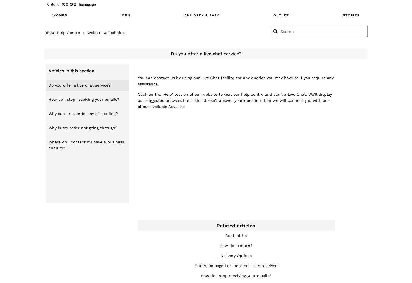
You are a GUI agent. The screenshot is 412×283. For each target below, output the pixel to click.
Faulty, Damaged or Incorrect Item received (236, 265)
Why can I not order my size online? (83, 113)
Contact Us (236, 235)
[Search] (323, 31)
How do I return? (236, 245)
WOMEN (59, 15)
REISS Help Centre (62, 32)
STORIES (351, 15)
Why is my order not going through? (83, 128)
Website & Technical (106, 32)
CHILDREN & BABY (202, 15)
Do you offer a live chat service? (80, 85)
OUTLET (281, 15)
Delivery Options (236, 255)
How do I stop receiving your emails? (84, 99)
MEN (126, 15)
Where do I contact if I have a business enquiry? (86, 145)
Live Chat (210, 78)
